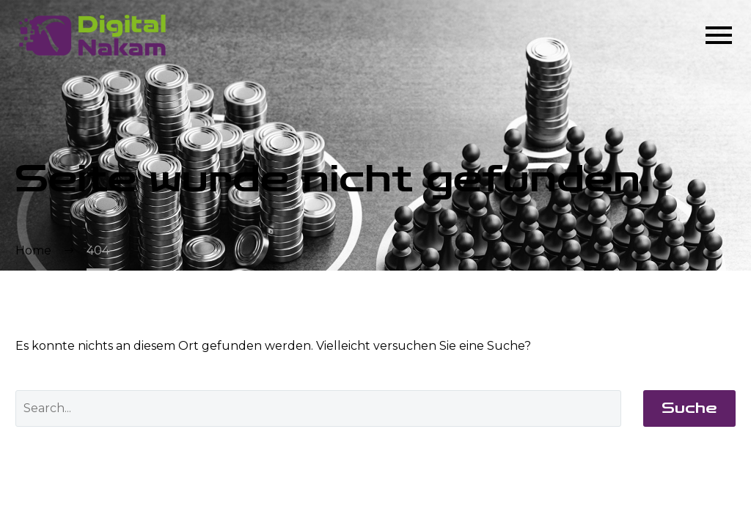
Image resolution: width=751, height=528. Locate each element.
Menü (719, 35)
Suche (689, 408)
